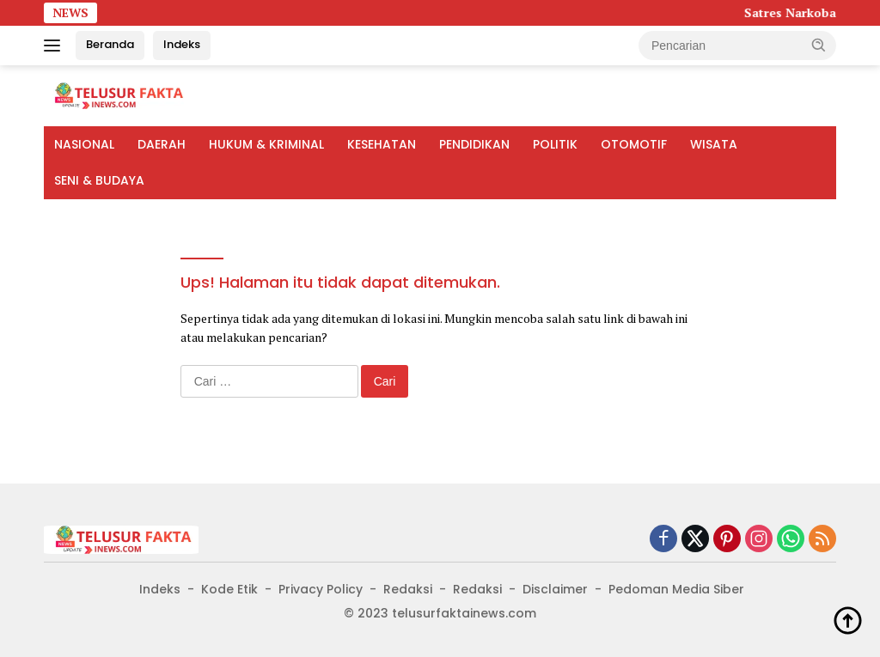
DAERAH (162, 144)
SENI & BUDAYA (99, 180)
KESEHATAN (381, 144)
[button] (819, 44)
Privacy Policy (320, 589)
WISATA (713, 144)
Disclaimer (555, 589)
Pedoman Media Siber (676, 589)
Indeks (181, 44)
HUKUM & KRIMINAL (266, 144)
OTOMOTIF (634, 144)
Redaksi (407, 589)
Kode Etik (229, 589)
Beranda (110, 44)
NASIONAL (84, 144)
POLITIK (555, 144)
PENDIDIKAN (474, 144)
